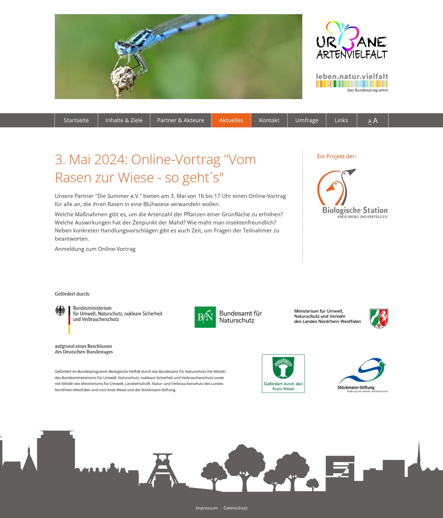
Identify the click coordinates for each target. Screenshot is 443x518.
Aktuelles (231, 120)
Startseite (76, 120)
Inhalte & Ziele (124, 120)
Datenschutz (235, 508)
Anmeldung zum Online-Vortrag (95, 248)
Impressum (207, 508)
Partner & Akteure (180, 120)
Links (341, 120)
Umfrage (306, 120)
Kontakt (269, 120)
